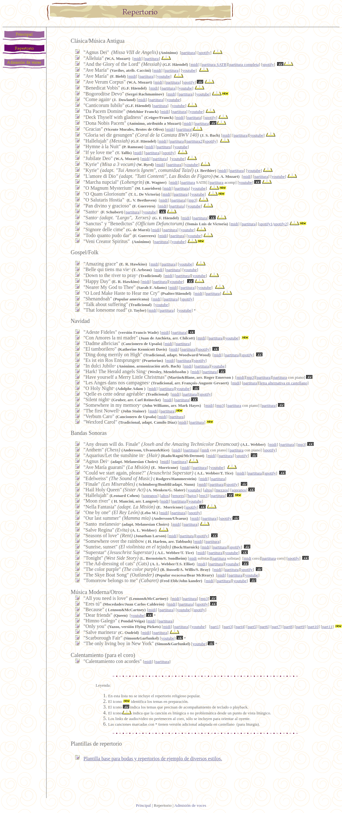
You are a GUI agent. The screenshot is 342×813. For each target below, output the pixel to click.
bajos (192, 495)
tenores (178, 495)
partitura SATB (214, 64)
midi (137, 58)
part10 (313, 626)
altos (208, 490)
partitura (188, 52)
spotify (204, 52)
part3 (228, 626)
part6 (264, 626)
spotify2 (280, 224)
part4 (240, 626)
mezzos (222, 490)
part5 (252, 626)
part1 (215, 626)
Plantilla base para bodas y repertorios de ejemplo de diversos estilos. (153, 758)
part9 (300, 626)
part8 (288, 626)
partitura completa (244, 64)
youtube (188, 70)
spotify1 (266, 224)
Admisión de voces (190, 805)
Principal (143, 805)
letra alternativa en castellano (283, 383)
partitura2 (195, 141)
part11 (327, 626)
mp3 (192, 200)
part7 (276, 626)
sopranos (239, 490)
